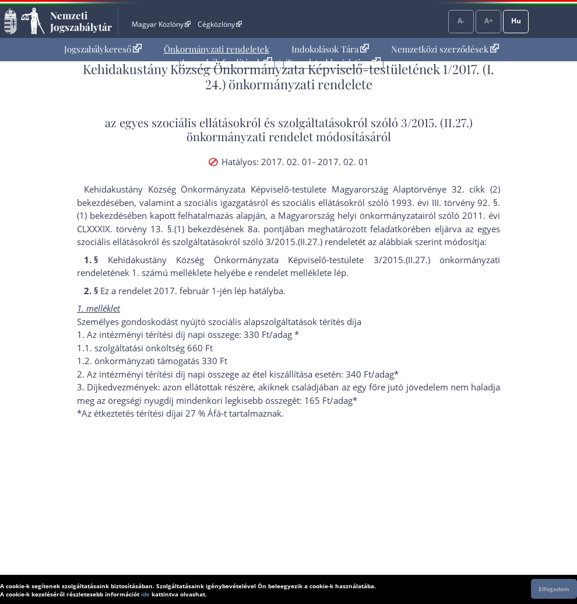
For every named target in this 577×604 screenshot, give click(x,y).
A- (461, 21)
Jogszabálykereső (103, 49)
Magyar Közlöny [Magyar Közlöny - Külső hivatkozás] (161, 24)
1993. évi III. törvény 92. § (444, 202)
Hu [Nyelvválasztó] (516, 21)
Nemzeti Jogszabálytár (81, 21)
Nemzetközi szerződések (445, 49)
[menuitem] (103, 49)
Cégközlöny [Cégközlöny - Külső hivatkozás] (220, 24)
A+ (488, 21)
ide (145, 594)
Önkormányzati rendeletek (216, 49)
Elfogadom (554, 589)
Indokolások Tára (330, 49)
